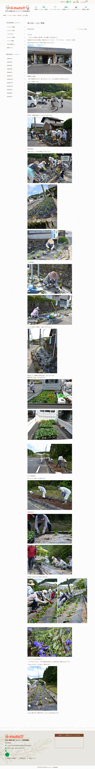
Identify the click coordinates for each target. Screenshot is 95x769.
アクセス (83, 2)
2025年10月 (10, 86)
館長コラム (10, 47)
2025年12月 (10, 79)
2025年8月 (9, 93)
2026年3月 (9, 69)
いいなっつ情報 (11, 27)
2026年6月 (9, 58)
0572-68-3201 (10, 748)
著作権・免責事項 (11, 758)
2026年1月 (9, 76)
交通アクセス (32, 758)
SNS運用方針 (22, 758)
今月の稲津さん (11, 44)
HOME (4, 15)
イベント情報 (10, 40)
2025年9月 (9, 89)
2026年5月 (9, 62)
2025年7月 (9, 96)
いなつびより (10, 34)
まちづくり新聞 (11, 37)
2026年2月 (9, 72)
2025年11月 (10, 82)
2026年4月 (9, 65)
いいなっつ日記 (12, 15)
